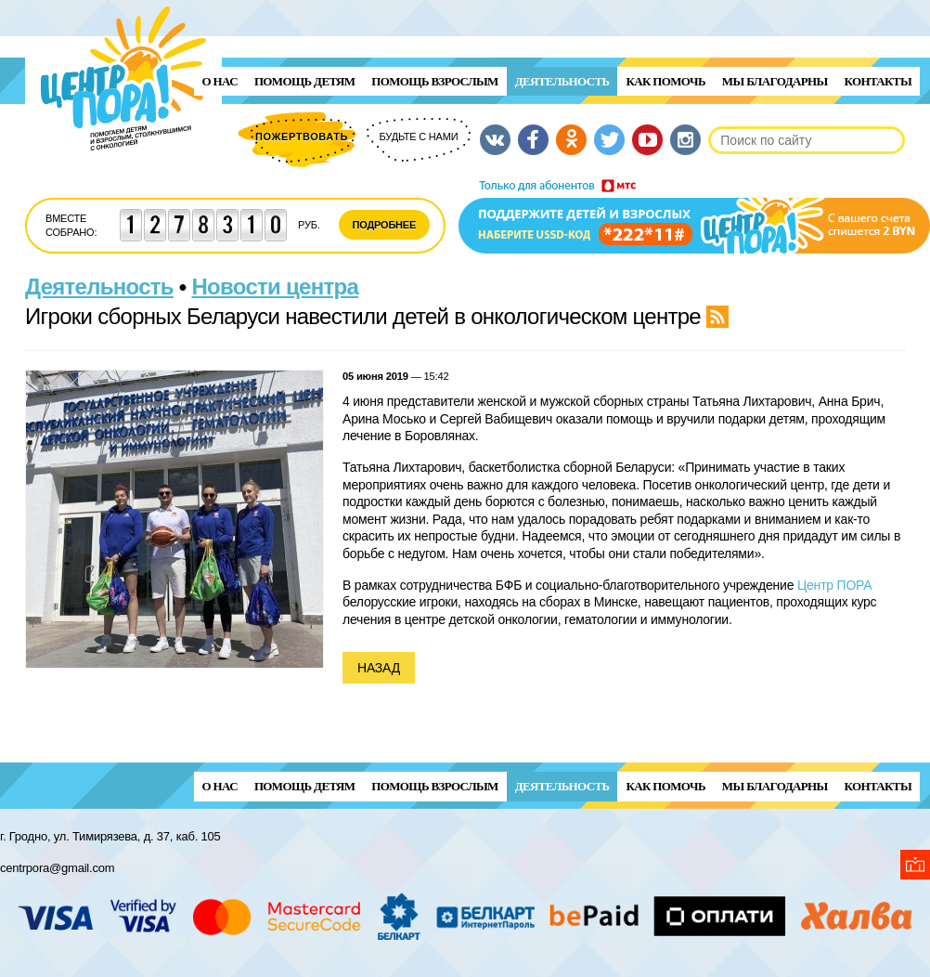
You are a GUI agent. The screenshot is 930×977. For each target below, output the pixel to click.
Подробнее (385, 224)
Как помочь (665, 81)
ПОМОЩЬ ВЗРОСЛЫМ (434, 81)
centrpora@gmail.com (57, 868)
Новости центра (275, 286)
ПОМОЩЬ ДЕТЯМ (304, 81)
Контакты (878, 81)
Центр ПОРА (834, 585)
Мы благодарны (775, 81)
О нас (220, 81)
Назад (378, 667)
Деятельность (562, 81)
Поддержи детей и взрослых (694, 216)
